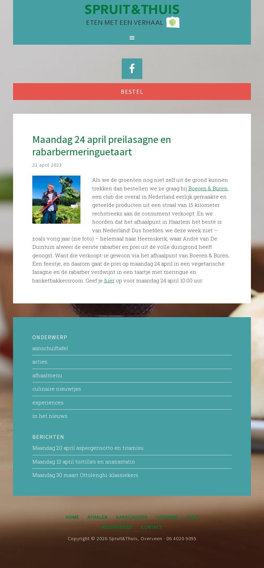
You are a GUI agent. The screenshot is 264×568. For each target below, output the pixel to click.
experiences (48, 402)
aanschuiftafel (50, 348)
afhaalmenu (47, 375)
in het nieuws (49, 415)
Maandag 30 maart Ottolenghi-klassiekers (85, 474)
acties (39, 361)
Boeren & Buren (208, 188)
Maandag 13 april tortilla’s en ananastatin (83, 461)
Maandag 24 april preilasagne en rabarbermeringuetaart (101, 145)
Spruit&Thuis (132, 15)
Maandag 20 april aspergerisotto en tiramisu (88, 447)
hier (109, 280)
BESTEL (132, 92)
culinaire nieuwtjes (56, 388)
